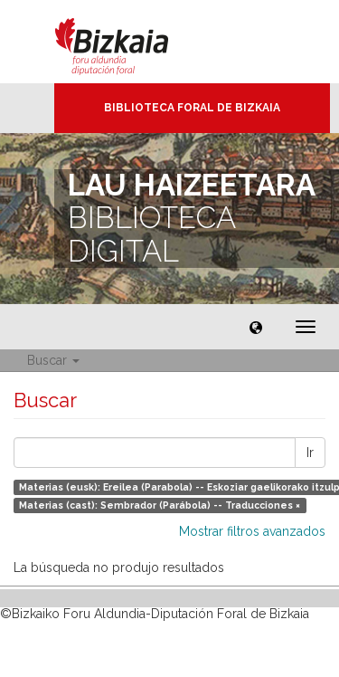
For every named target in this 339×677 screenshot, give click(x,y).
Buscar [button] (53, 360)
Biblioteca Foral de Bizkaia (192, 107)
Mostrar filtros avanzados (252, 531)
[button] (256, 326)
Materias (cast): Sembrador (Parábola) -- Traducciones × (159, 505)
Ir (310, 452)
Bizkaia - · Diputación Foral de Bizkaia (130, 41)
